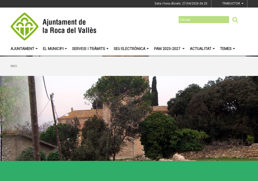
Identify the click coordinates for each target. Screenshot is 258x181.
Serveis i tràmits (90, 49)
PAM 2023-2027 (169, 49)
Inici (14, 66)
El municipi (55, 49)
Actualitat (202, 49)
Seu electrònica (131, 49)
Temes (227, 49)
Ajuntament (24, 49)
